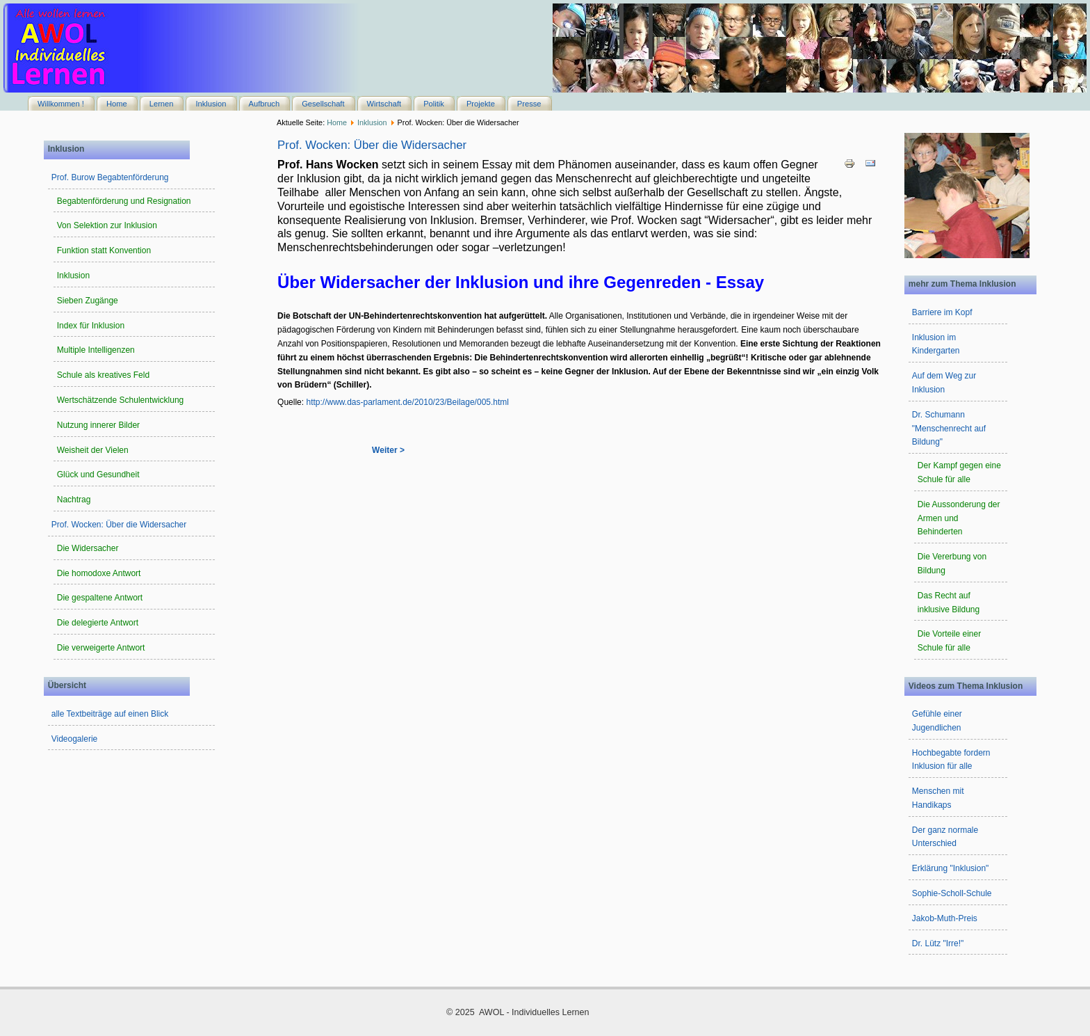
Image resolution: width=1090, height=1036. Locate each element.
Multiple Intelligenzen (96, 350)
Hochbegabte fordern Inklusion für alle (951, 760)
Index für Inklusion (90, 325)
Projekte (480, 103)
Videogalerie (74, 739)
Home (116, 103)
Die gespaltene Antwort (100, 598)
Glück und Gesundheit (98, 474)
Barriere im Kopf (942, 312)
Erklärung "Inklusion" (950, 868)
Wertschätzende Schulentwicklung (120, 400)
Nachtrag (74, 499)
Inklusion (210, 103)
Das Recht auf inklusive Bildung (948, 602)
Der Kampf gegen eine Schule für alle (959, 472)
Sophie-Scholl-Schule (952, 893)
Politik (433, 103)
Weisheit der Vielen (93, 450)
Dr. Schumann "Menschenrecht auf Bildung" (949, 428)
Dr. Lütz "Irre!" (938, 943)
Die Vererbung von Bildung (952, 563)
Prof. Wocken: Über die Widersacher (119, 524)
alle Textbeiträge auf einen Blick (110, 714)
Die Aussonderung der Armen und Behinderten (959, 518)
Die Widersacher (88, 548)
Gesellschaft (323, 103)
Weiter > (388, 450)
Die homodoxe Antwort (99, 573)
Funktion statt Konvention (104, 250)
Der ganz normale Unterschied (945, 837)
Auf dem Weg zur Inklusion (944, 383)
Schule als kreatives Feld (103, 375)
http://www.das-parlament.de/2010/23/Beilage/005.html (407, 402)
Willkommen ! (61, 103)
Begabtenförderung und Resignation (124, 201)
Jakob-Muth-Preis (944, 918)
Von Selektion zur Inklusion (107, 225)
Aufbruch (264, 103)
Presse (529, 103)
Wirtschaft (384, 103)
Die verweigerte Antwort (101, 648)
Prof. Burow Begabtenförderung (110, 177)
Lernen (161, 103)
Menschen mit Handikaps (938, 798)
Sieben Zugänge (87, 300)
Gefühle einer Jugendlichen (937, 721)
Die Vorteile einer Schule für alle (949, 641)
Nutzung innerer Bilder (98, 425)
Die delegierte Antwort (97, 623)
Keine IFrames (820, 48)
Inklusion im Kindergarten (936, 344)
